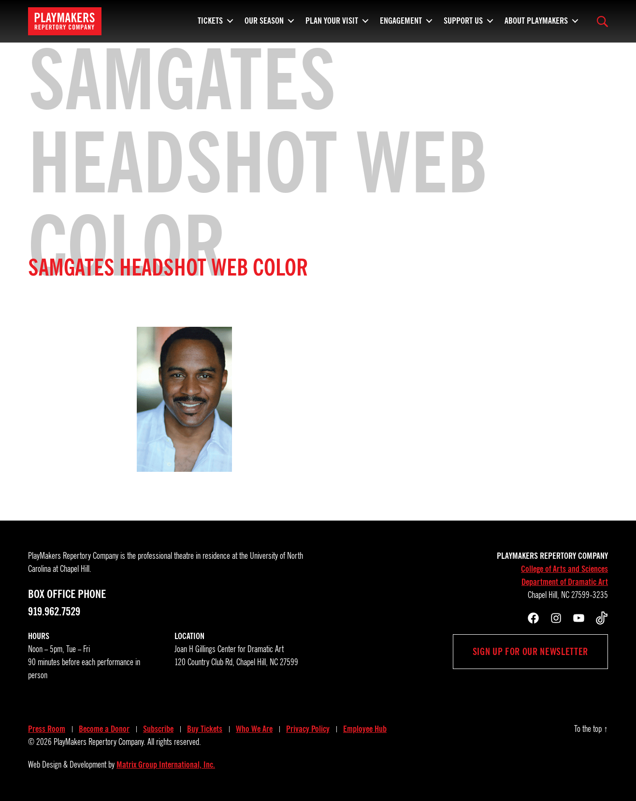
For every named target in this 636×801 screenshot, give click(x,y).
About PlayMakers (536, 19)
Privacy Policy (308, 729)
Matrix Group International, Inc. (165, 765)
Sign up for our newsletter (530, 651)
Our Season (264, 19)
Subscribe (158, 729)
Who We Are (254, 729)
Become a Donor (104, 729)
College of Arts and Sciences (564, 569)
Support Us (463, 19)
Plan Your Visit (331, 19)
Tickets (210, 19)
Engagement (401, 19)
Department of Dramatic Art (564, 582)
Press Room (46, 729)
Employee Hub (365, 729)
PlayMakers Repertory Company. (99, 742)
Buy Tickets (204, 729)
